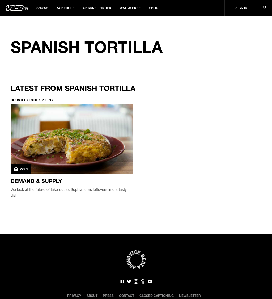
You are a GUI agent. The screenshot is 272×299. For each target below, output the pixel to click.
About (92, 295)
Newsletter (190, 295)
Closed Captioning (156, 295)
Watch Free (130, 8)
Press (108, 295)
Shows (42, 8)
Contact (126, 295)
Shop (153, 8)
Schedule (65, 8)
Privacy (74, 295)
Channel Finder (97, 8)
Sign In (241, 8)
